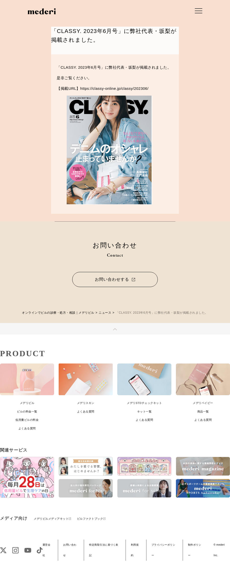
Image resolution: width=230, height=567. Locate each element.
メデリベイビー (203, 402)
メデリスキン (85, 402)
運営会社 (47, 550)
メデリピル (27, 402)
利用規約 (135, 550)
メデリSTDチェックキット (144, 402)
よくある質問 (27, 428)
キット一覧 (144, 411)
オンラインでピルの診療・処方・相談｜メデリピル (58, 312)
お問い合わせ (69, 550)
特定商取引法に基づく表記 (103, 550)
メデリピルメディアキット (51, 518)
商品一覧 (203, 411)
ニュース (105, 312)
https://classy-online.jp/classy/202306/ (114, 88)
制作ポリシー (194, 550)
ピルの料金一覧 (27, 411)
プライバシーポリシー (163, 550)
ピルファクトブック (90, 518)
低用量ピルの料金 (27, 419)
